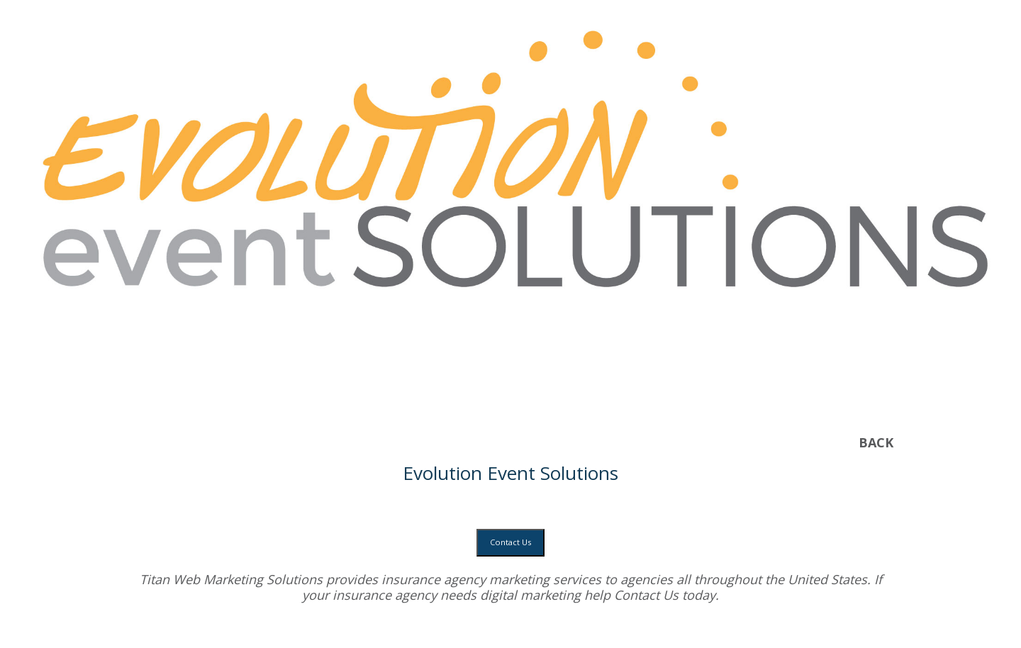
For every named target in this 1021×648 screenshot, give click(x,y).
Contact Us (510, 542)
